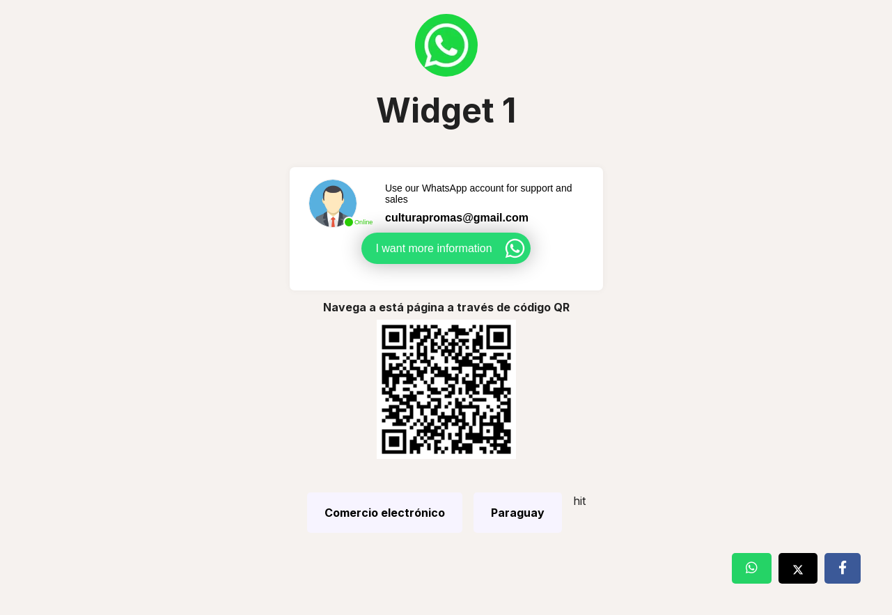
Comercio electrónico (384, 513)
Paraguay (518, 513)
